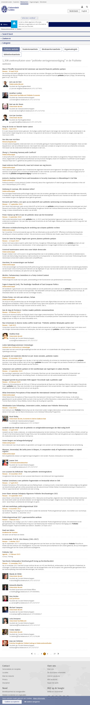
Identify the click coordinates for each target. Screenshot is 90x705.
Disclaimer (6, 683)
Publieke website (11, 49)
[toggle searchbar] (87, 7)
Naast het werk (52, 683)
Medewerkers (24, 2)
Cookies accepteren (12, 702)
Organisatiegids (34, 2)
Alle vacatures (52, 679)
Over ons (50, 669)
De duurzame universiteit (56, 672)
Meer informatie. (39, 698)
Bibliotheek (43, 2)
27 (55, 654)
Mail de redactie (8, 676)
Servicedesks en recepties (11, 669)
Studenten (16, 2)
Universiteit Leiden (6, 2)
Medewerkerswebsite (7, 29)
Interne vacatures (53, 676)
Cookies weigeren (33, 702)
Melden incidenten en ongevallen (14, 695)
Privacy (5, 679)
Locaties (5, 672)
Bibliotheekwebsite (12, 54)
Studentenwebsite (30, 49)
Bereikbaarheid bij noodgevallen (13, 692)
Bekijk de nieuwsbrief (55, 692)
